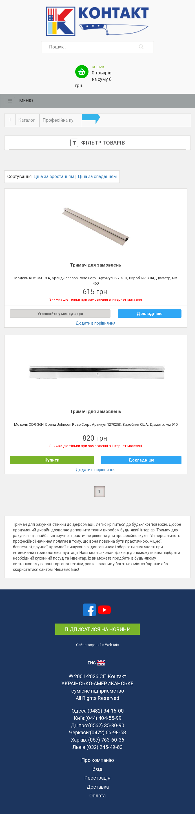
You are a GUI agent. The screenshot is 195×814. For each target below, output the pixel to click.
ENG (96, 663)
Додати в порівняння (96, 323)
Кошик (98, 67)
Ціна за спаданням (97, 176)
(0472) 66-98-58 (108, 732)
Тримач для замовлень (95, 265)
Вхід (97, 769)
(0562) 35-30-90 (106, 725)
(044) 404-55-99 (103, 718)
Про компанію (97, 760)
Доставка (98, 787)
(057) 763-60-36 (106, 740)
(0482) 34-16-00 (106, 711)
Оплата (97, 796)
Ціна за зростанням (54, 176)
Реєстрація (97, 778)
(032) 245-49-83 (105, 747)
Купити (52, 460)
